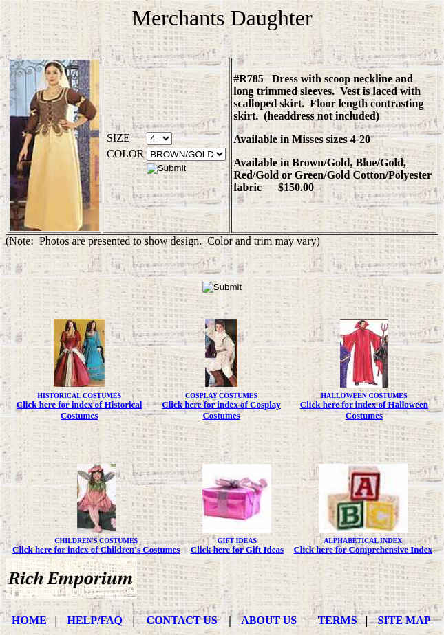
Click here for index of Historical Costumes (79, 410)
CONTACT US (182, 620)
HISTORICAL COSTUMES (79, 395)
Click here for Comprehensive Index (362, 549)
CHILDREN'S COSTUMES (96, 540)
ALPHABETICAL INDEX (363, 540)
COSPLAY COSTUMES (221, 395)
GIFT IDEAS (237, 540)
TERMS (337, 620)
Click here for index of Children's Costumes (96, 549)
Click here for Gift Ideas (237, 549)
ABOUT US (269, 620)
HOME (29, 620)
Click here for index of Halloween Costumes (364, 410)
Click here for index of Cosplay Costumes (221, 410)
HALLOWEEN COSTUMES (364, 395)
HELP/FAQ (95, 620)
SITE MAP (404, 620)
